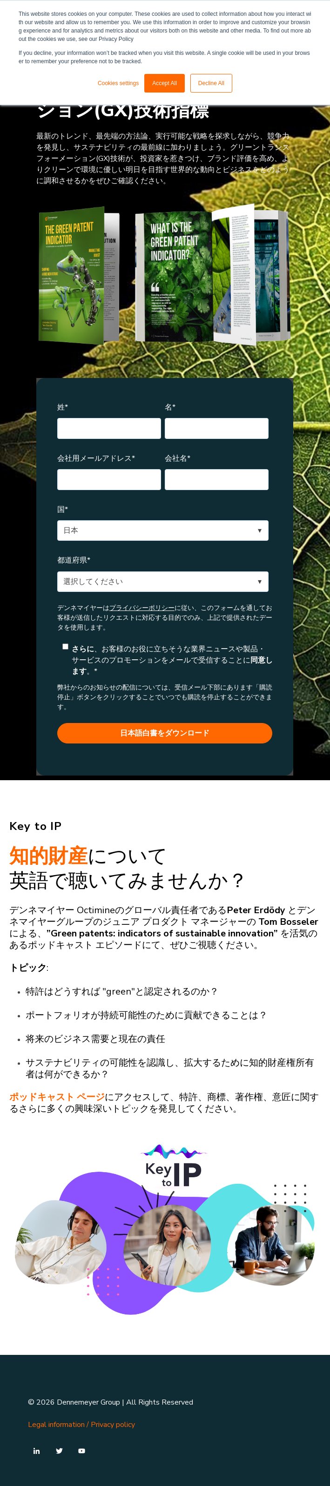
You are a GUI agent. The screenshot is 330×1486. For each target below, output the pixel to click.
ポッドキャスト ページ (57, 1097)
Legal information (56, 1425)
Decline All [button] (211, 83)
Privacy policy (113, 1425)
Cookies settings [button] (118, 83)
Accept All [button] (164, 83)
